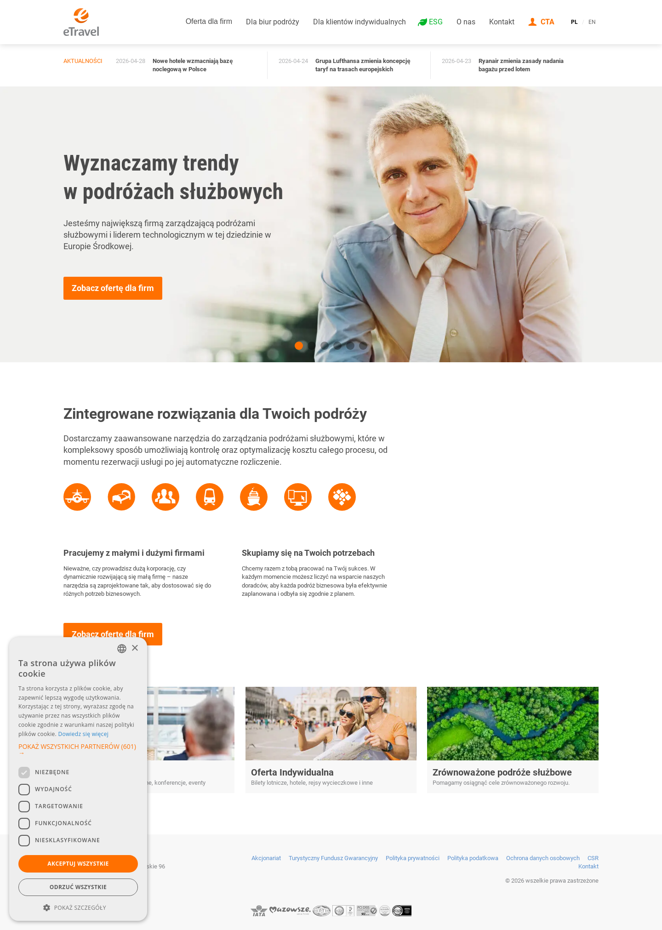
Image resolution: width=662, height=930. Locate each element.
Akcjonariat (266, 858)
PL (574, 22)
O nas (466, 21)
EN (592, 22)
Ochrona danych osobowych (543, 858)
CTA (547, 21)
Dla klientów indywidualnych (359, 21)
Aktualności (83, 60)
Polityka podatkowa (472, 858)
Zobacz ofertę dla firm (113, 288)
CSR (593, 858)
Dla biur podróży (272, 21)
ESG (436, 22)
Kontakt (501, 21)
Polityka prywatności (412, 858)
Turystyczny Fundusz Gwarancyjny (333, 858)
